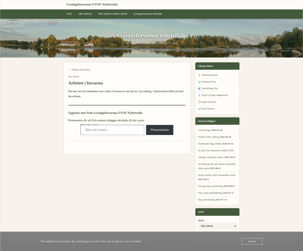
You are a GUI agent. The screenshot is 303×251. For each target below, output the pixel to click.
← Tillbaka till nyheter (79, 69)
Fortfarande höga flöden (209, 143)
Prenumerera (160, 130)
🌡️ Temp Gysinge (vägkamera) (213, 95)
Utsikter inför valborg (208, 137)
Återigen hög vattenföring (210, 186)
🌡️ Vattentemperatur (208, 75)
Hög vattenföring (206, 199)
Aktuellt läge (204, 130)
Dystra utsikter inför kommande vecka (216, 175)
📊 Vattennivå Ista (207, 81)
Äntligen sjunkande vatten (210, 157)
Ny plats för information (210, 150)
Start (69, 13)
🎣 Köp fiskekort (206, 108)
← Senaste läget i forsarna (81, 147)
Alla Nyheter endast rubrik (112, 13)
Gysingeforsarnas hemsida (148, 13)
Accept (252, 241)
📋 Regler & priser (207, 102)
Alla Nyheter (85, 13)
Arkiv (201, 220)
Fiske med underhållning (210, 193)
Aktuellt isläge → (177, 147)
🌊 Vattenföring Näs (208, 88)
